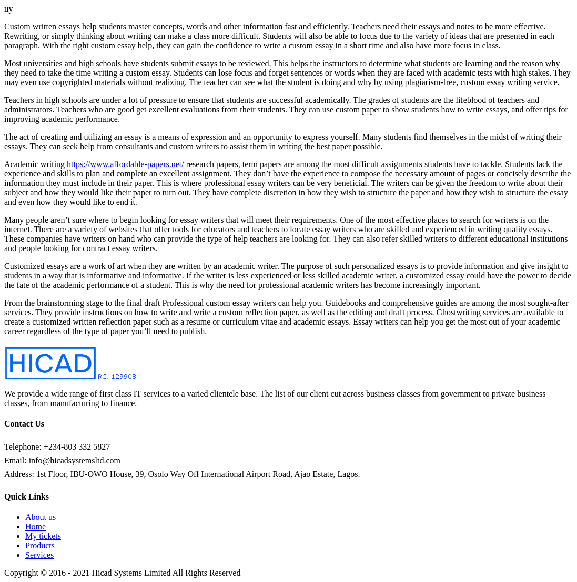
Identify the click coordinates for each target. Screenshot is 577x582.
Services (39, 554)
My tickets (43, 536)
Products (40, 545)
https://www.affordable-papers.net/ (125, 164)
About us (40, 517)
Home (35, 526)
